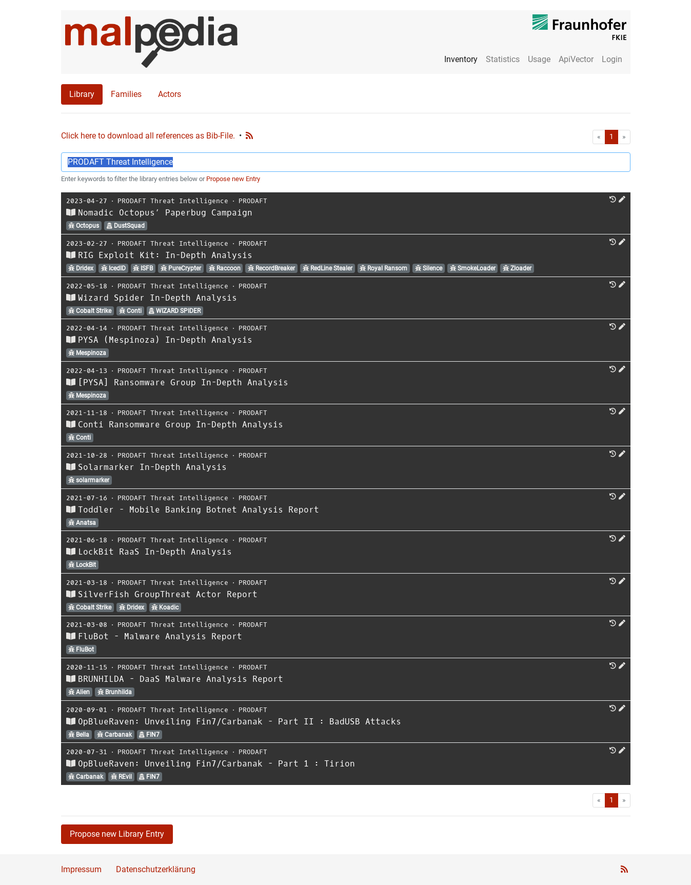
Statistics (503, 59)
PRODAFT (253, 200)
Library (81, 94)
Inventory (461, 59)
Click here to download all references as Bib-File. (148, 136)
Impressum (81, 869)
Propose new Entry (233, 179)
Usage (539, 59)
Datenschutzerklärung (155, 869)
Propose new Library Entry (117, 834)
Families (126, 94)
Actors (169, 94)
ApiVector (576, 59)
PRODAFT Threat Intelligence (172, 200)
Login (612, 59)
